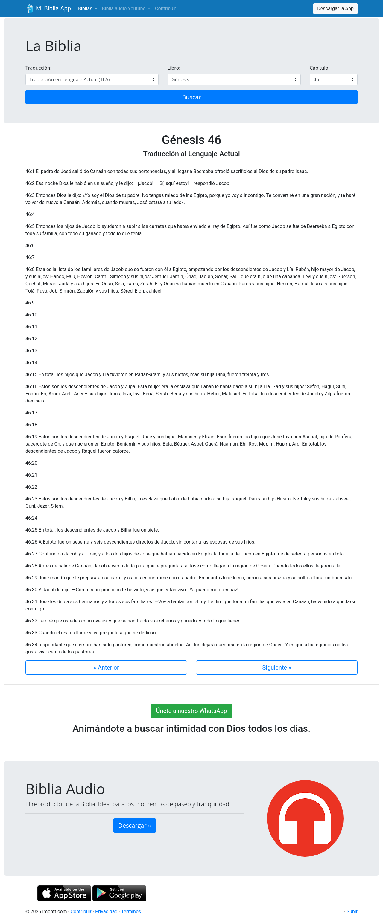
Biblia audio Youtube (124, 8)
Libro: (174, 68)
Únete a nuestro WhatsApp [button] (191, 710)
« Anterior (106, 667)
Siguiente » (276, 667)
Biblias (86, 8)
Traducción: (38, 68)
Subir (352, 911)
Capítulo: (319, 68)
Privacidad (106, 911)
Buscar (191, 97)
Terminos (131, 911)
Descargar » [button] (134, 825)
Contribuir (165, 8)
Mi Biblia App (48, 8)
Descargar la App (335, 8)
